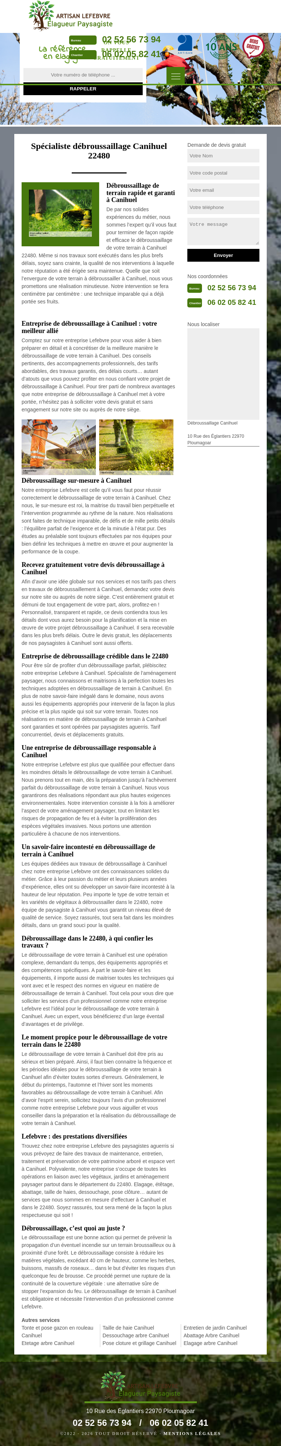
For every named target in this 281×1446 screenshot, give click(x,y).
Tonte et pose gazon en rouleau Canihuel (57, 1331)
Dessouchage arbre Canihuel (135, 1335)
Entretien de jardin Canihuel (215, 1328)
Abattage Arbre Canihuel (212, 1335)
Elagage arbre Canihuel (210, 1343)
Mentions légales (192, 1433)
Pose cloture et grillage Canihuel (139, 1343)
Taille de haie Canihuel (128, 1328)
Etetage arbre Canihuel (48, 1343)
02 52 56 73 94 (131, 39)
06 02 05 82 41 (131, 54)
